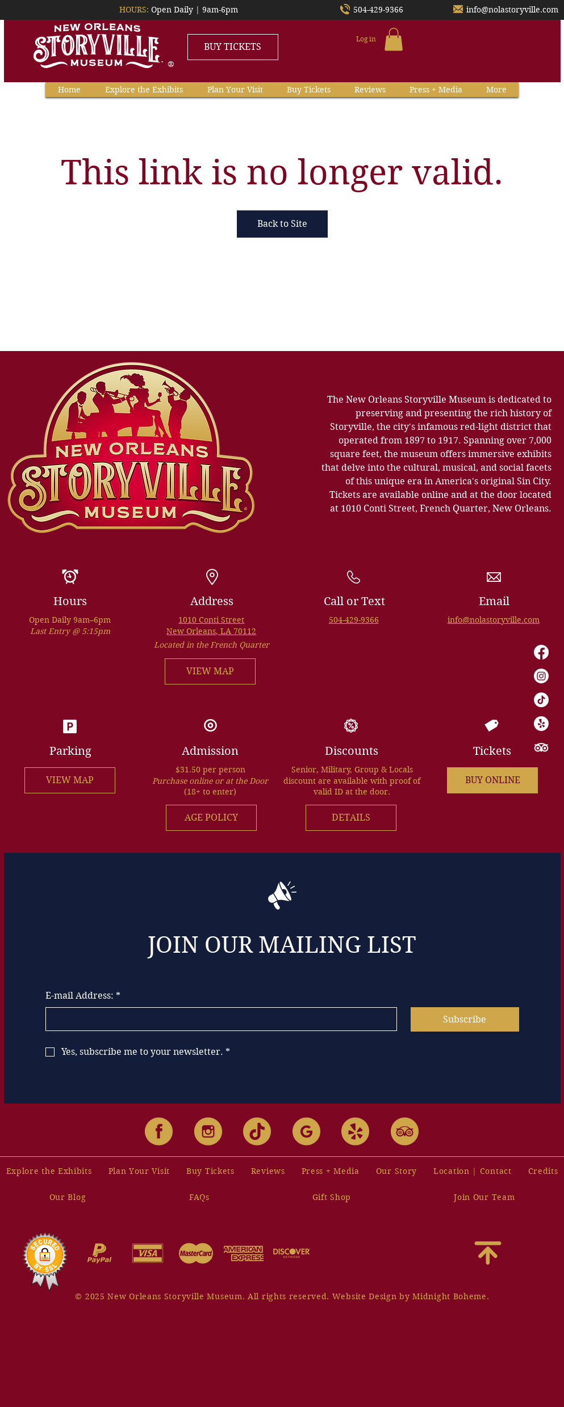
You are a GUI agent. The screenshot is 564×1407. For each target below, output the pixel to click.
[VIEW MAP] (210, 671)
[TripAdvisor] (541, 747)
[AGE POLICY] (211, 818)
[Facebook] (541, 652)
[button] (393, 39)
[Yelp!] (541, 723)
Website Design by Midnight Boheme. (411, 1296)
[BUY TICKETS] (232, 47)
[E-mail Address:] (218, 1019)
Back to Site (282, 223)
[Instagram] (541, 676)
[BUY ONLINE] (492, 780)
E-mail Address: (82, 996)
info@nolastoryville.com (512, 10)
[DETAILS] (351, 818)
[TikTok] (541, 699)
